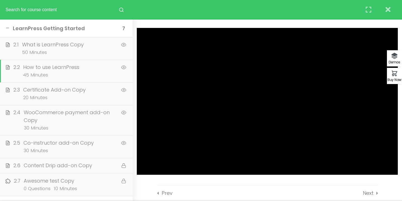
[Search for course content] (121, 10)
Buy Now (394, 79)
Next (368, 193)
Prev (167, 193)
